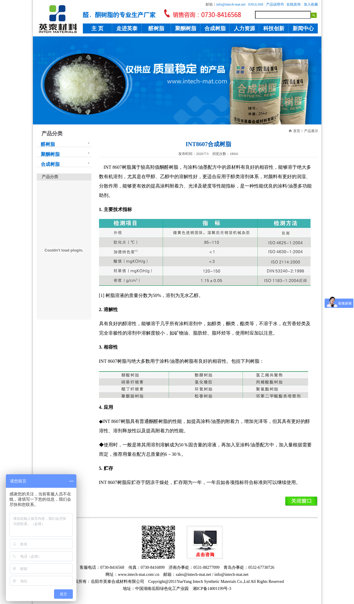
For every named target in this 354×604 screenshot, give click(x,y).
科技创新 (273, 28)
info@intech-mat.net (231, 574)
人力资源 (244, 28)
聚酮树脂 (185, 28)
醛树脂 (156, 28)
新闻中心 (303, 28)
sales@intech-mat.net (193, 574)
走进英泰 (126, 28)
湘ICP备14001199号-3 (212, 588)
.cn (157, 574)
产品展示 (311, 131)
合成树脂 (215, 28)
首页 (296, 131)
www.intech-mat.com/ (136, 574)
